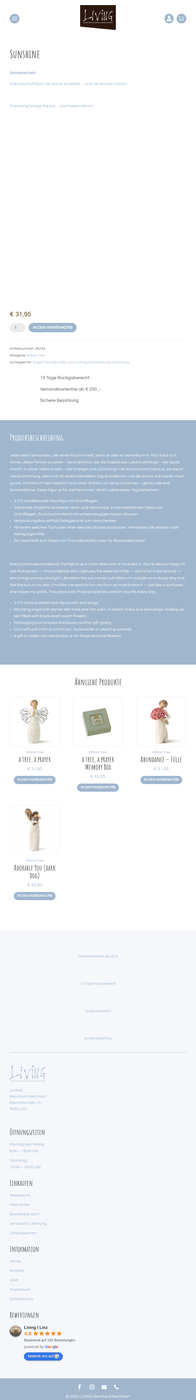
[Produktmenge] (17, 327)
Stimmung (120, 362)
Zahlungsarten (23, 1233)
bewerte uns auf (43, 1356)
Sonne (81, 362)
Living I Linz (35, 1327)
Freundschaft (54, 362)
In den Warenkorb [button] (34, 779)
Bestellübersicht (24, 1214)
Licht (71, 362)
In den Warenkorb (52, 327)
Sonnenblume (99, 362)
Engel (37, 362)
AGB (14, 1280)
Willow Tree (36, 355)
